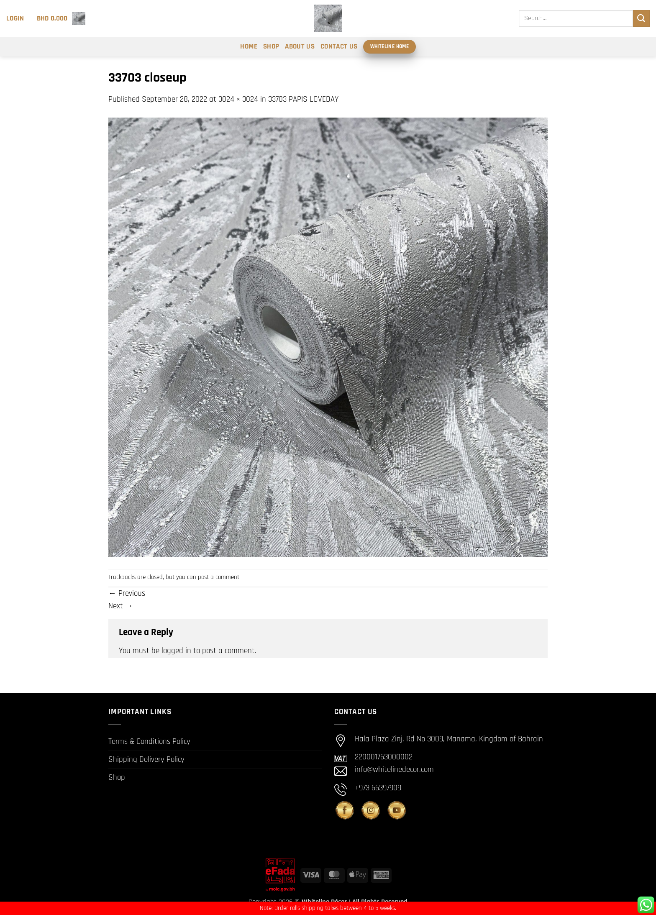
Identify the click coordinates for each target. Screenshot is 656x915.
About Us (300, 46)
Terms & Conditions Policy (149, 741)
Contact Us (338, 46)
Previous (126, 593)
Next (120, 606)
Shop (271, 46)
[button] (15, 18)
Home (248, 46)
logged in (176, 651)
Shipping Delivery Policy (146, 759)
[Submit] (641, 18)
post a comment (218, 577)
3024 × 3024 (238, 99)
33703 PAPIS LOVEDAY (303, 99)
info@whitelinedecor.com (394, 770)
